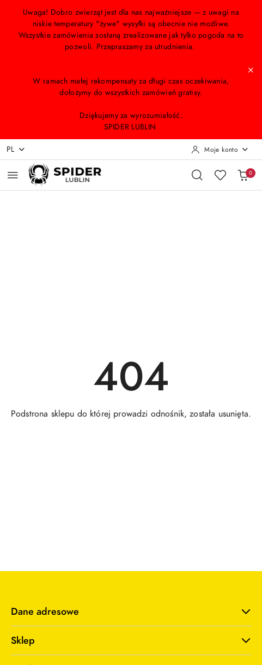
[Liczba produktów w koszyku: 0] (243, 174)
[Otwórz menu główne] (13, 175)
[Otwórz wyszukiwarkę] (197, 174)
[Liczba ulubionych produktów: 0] (220, 174)
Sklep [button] (131, 640)
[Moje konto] (220, 149)
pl (16, 149)
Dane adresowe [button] (131, 611)
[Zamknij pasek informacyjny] (250, 70)
